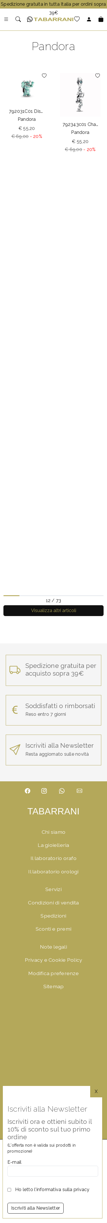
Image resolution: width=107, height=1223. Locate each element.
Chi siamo (53, 832)
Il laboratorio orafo (53, 858)
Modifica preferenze (53, 973)
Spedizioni (53, 916)
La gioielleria (53, 845)
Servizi (53, 889)
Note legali (53, 947)
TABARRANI (53, 811)
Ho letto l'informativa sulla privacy (52, 1189)
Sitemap (53, 986)
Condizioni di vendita (53, 903)
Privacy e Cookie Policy (53, 960)
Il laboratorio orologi (53, 872)
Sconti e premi (53, 929)
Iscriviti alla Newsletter (35, 1208)
